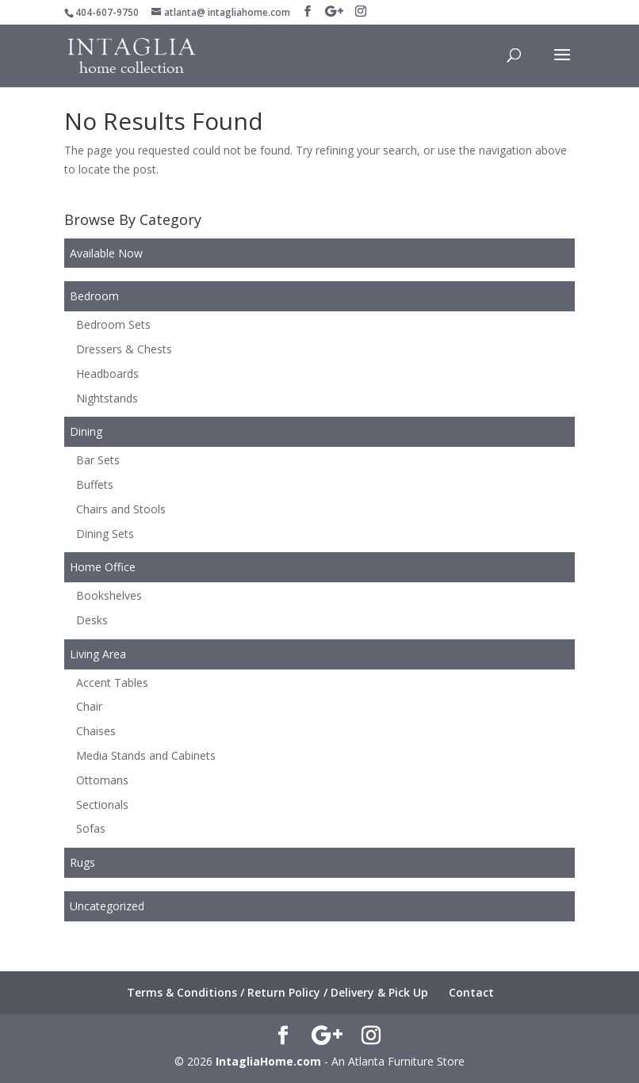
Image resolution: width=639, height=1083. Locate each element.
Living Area (98, 654)
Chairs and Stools (121, 509)
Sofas (90, 828)
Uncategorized (107, 905)
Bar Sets (98, 459)
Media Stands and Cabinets (146, 755)
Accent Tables (112, 682)
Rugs (82, 862)
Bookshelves (109, 595)
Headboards (107, 373)
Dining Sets (105, 533)
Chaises (96, 730)
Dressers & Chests (124, 349)
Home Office (103, 566)
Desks (92, 619)
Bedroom (94, 295)
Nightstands (107, 398)
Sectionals (102, 804)
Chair (89, 706)
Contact (471, 992)
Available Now (106, 253)
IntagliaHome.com (268, 1061)
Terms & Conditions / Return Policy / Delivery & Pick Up (277, 992)
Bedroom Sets (113, 324)
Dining (86, 431)
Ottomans (102, 779)
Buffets (94, 484)
